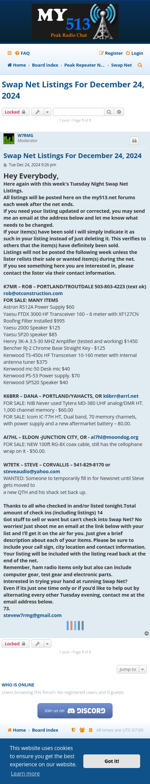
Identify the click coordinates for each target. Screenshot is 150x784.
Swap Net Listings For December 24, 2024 (73, 90)
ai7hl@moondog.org (114, 437)
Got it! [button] (111, 761)
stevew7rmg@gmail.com (32, 615)
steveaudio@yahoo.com (31, 471)
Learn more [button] (25, 773)
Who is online (18, 685)
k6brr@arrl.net (120, 396)
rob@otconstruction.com (33, 293)
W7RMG (25, 135)
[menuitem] (22, 53)
